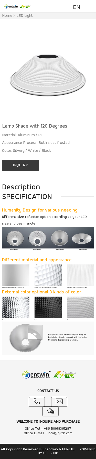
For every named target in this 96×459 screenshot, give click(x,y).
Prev (9, 74)
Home (7, 16)
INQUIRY (20, 165)
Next (87, 74)
